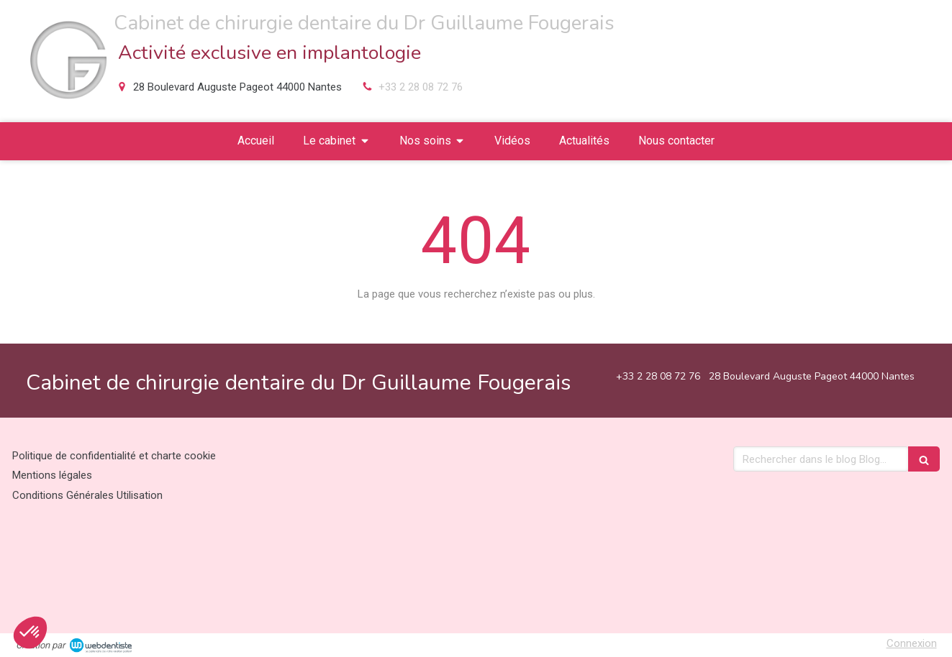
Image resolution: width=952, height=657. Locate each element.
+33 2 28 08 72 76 (420, 87)
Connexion (912, 643)
